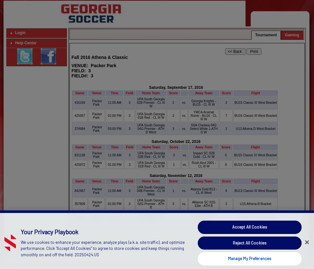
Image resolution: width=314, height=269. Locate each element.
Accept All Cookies (249, 232)
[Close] (307, 248)
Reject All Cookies (250, 248)
